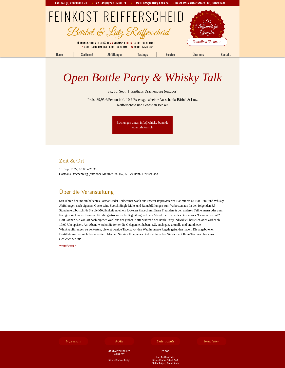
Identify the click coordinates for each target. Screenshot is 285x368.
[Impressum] (73, 341)
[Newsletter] (211, 341)
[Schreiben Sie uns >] (207, 42)
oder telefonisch (142, 127)
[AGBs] (119, 341)
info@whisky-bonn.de (156, 3)
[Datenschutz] (165, 341)
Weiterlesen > (68, 246)
